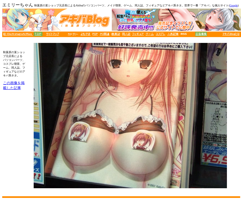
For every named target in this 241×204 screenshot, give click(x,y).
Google (234, 5)
